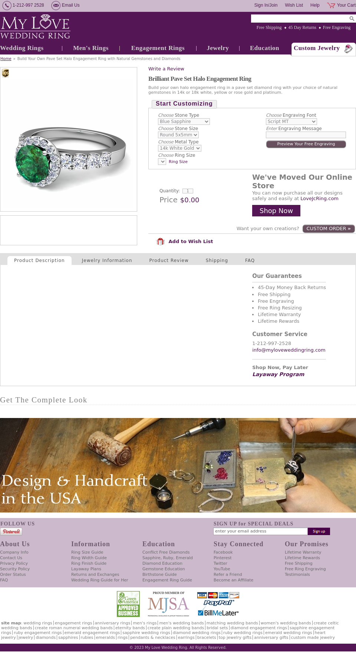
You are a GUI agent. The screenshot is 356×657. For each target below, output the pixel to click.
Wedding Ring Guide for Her (99, 580)
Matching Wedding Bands (232, 623)
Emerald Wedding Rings (288, 632)
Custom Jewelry (317, 48)
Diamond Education (162, 563)
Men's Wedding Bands (181, 623)
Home (5, 59)
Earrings (186, 637)
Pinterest (223, 557)
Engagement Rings (158, 48)
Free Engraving (336, 27)
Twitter (220, 563)
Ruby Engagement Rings (38, 632)
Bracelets (206, 637)
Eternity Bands (130, 628)
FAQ (250, 260)
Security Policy (15, 569)
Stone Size (178, 128)
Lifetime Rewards (302, 557)
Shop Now (276, 211)
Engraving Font (291, 115)
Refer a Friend (228, 574)
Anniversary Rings (113, 623)
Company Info (14, 552)
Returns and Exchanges (95, 574)
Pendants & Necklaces (152, 637)
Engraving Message (294, 128)
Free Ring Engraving (305, 569)
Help (315, 5)
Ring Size (176, 155)
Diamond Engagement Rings (259, 628)
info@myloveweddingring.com (289, 350)
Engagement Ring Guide (167, 580)
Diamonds (46, 637)
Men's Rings (91, 48)
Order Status (13, 574)
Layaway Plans (86, 569)
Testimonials (297, 574)
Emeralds (105, 637)
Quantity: (169, 190)
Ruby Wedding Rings (243, 632)
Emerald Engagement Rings (92, 632)
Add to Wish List (184, 241)
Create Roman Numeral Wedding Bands (74, 628)
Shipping (217, 260)
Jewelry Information (107, 260)
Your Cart (346, 5)
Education (264, 48)
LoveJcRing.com (319, 198)
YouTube (222, 569)
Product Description (39, 260)
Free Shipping (269, 27)
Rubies (87, 637)
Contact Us (11, 557)
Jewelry (218, 48)
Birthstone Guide (159, 574)
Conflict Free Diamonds (165, 552)
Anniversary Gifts (271, 637)
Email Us (71, 5)
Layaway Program (278, 374)
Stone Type (178, 115)
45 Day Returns (302, 27)
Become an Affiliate (233, 580)
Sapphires (68, 637)
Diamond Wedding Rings (197, 632)
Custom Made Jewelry (313, 637)
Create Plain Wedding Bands (176, 628)
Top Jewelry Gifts (235, 637)
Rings (123, 637)
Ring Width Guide (89, 557)
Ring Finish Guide (88, 563)
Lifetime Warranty (303, 552)
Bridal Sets (217, 628)
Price (168, 199)
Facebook (223, 552)
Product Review (169, 260)
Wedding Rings (22, 48)
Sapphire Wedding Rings (146, 632)
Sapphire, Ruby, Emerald (167, 557)
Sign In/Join (266, 5)
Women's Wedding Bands (286, 623)
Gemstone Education (163, 569)
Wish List (294, 5)
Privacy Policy (14, 563)
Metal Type (178, 142)
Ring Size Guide (87, 552)
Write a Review (166, 69)
